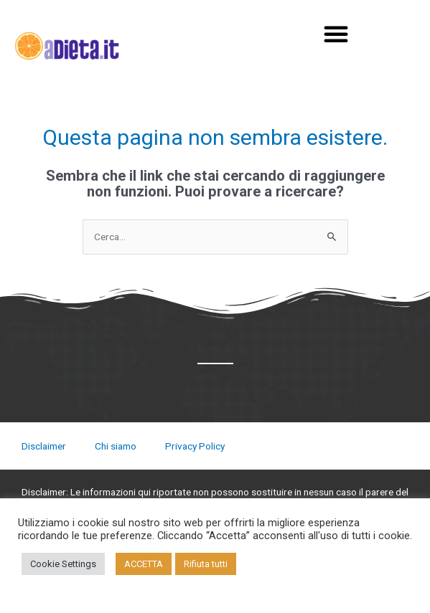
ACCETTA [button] (143, 564)
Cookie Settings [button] (63, 564)
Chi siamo (115, 446)
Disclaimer (44, 446)
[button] (336, 33)
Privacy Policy (195, 446)
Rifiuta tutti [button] (206, 564)
